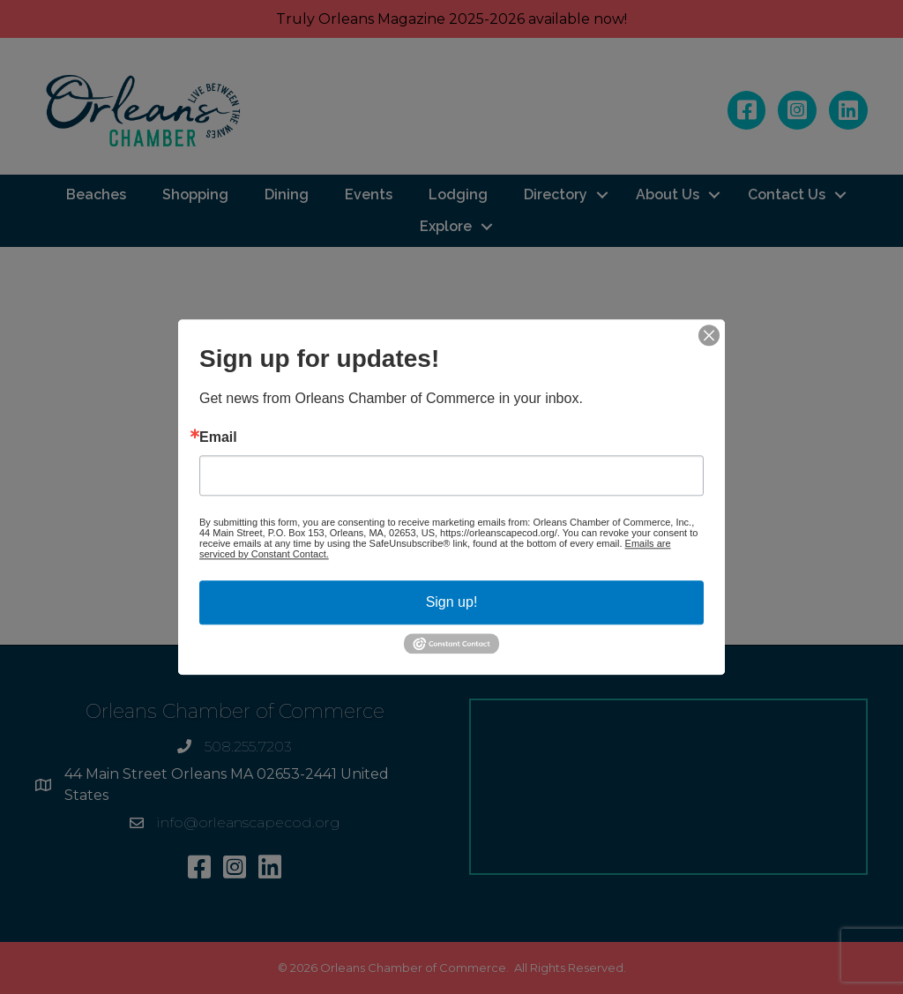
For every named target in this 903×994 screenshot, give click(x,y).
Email (218, 437)
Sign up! (452, 601)
